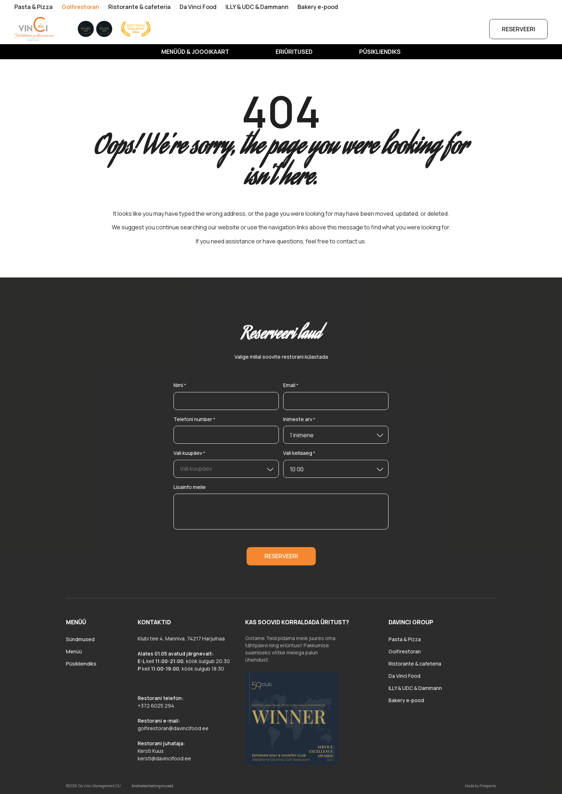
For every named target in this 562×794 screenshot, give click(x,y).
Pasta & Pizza (33, 7)
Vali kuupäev (189, 456)
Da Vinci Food (198, 7)
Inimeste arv (299, 422)
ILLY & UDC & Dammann (257, 7)
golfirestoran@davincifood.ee (173, 730)
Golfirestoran (80, 7)
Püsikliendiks (380, 52)
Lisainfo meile (189, 489)
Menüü (74, 653)
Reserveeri (518, 29)
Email (291, 388)
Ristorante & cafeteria (139, 7)
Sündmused (80, 641)
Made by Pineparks (480, 788)
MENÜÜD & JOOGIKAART (195, 52)
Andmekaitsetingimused (152, 788)
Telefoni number (194, 422)
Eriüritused (294, 52)
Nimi (179, 388)
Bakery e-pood (317, 7)
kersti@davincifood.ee (164, 760)
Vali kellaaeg (299, 456)
